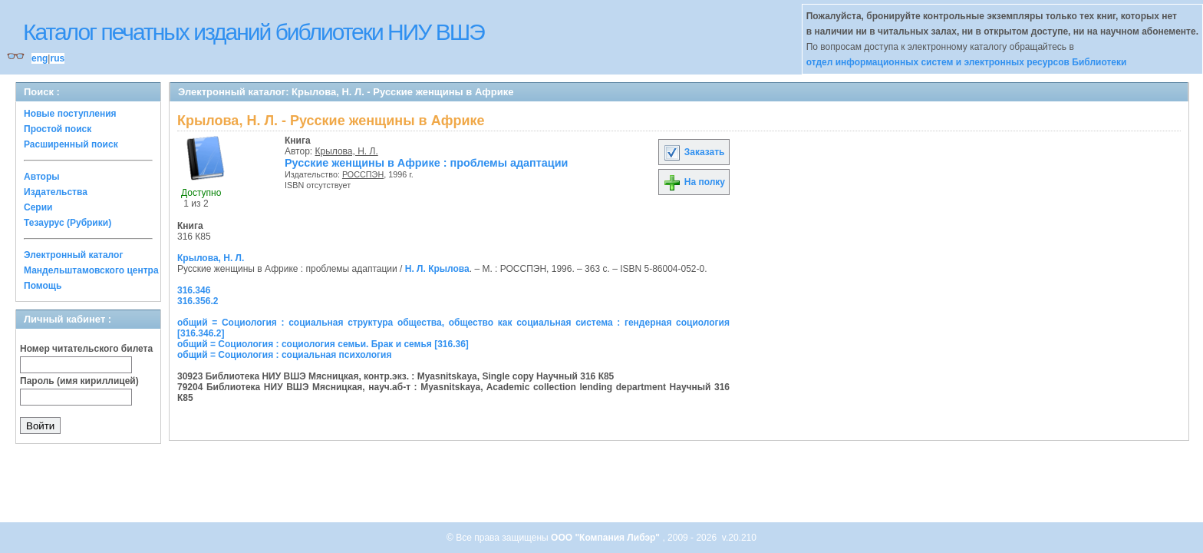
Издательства (55, 192)
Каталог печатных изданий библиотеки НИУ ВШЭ (253, 32)
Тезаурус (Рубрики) (67, 222)
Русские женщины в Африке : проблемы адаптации (426, 163)
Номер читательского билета (86, 348)
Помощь (42, 285)
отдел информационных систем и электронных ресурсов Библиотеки (966, 62)
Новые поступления (70, 113)
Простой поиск (57, 129)
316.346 (193, 290)
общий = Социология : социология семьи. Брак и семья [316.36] (323, 344)
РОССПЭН (363, 174)
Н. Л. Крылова (437, 268)
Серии (38, 207)
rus (57, 58)
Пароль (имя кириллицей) (79, 381)
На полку (694, 182)
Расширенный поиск (71, 144)
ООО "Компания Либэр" (606, 537)
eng (39, 58)
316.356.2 (197, 301)
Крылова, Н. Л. (346, 151)
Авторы (42, 176)
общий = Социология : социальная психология (284, 354)
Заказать (693, 152)
